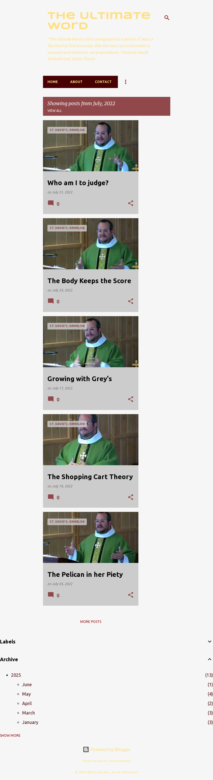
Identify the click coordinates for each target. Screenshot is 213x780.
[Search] (167, 17)
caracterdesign (120, 761)
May (26, 693)
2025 (16, 675)
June (27, 684)
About (76, 82)
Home (52, 82)
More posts (90, 621)
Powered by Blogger (106, 749)
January (30, 722)
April (27, 703)
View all (54, 110)
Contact (103, 82)
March (28, 712)
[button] (130, 203)
